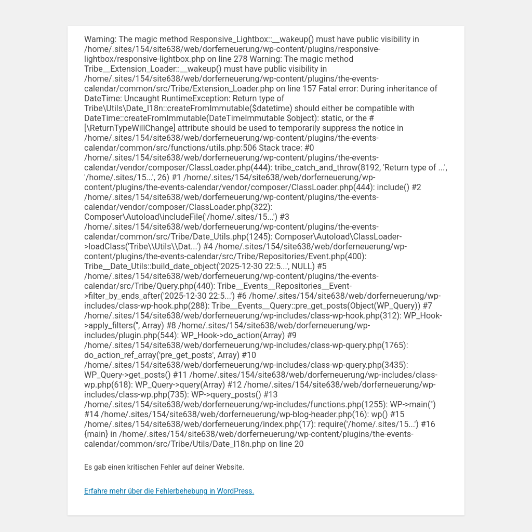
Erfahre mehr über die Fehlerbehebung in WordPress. (169, 491)
